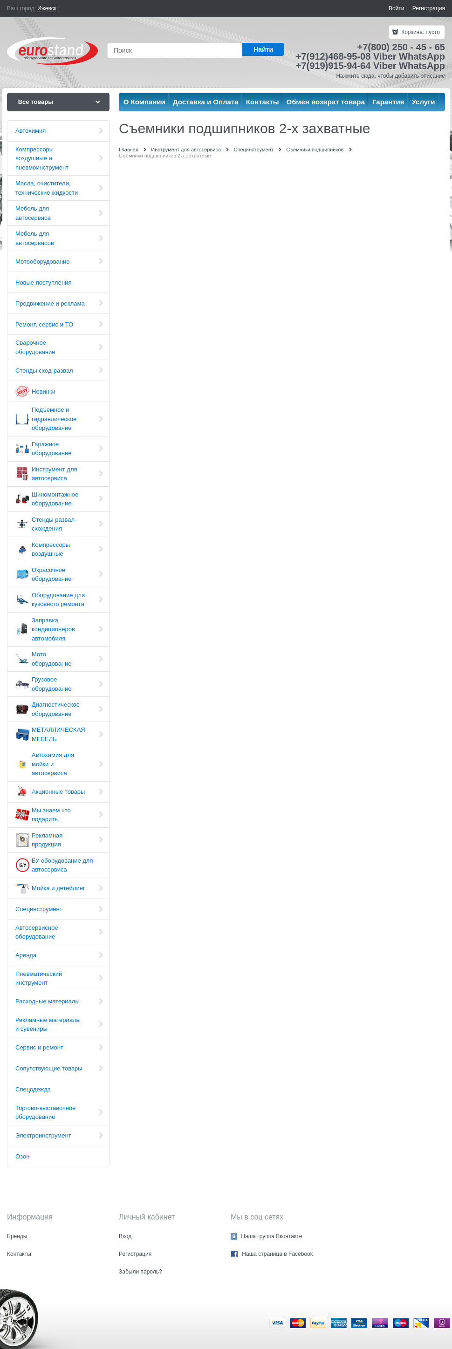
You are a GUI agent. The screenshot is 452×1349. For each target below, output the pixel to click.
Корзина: (420, 32)
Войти (396, 8)
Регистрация (428, 8)
